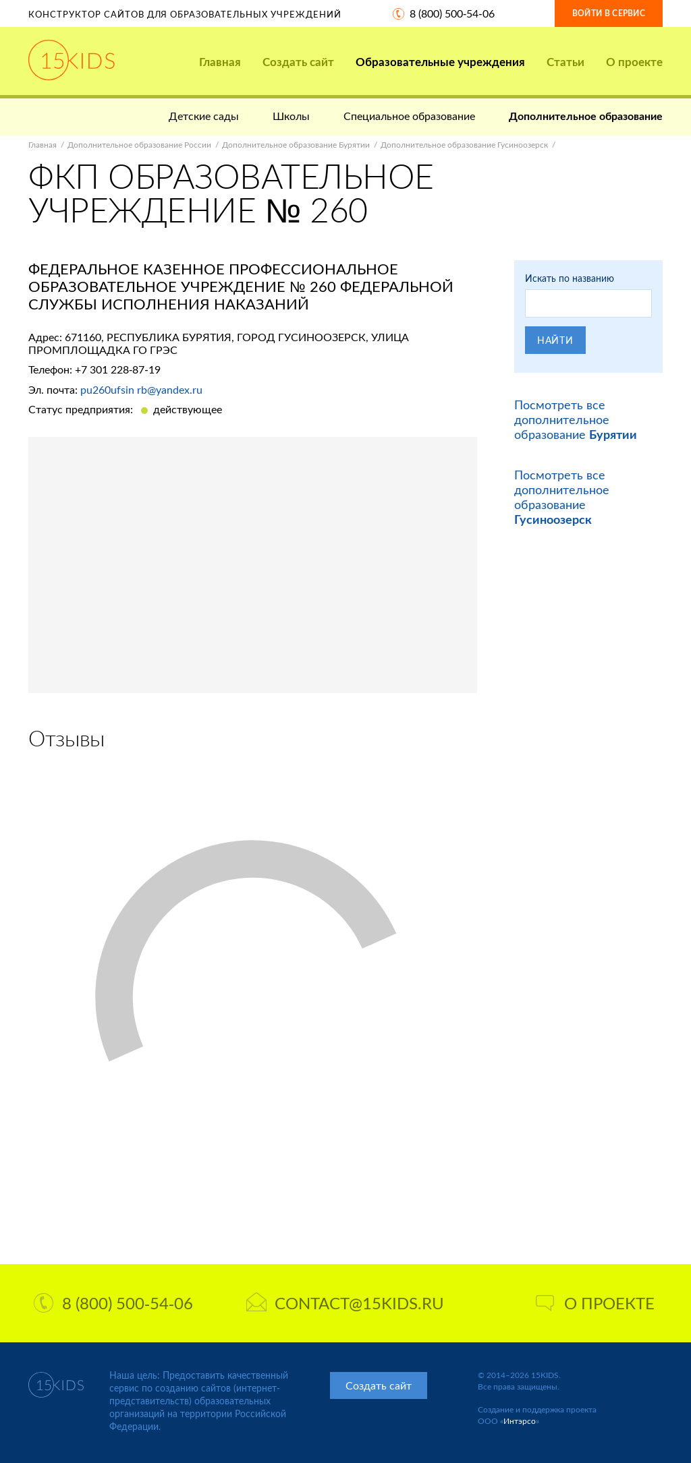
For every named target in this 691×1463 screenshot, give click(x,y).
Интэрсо (519, 1421)
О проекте (634, 62)
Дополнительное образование (586, 115)
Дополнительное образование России (139, 145)
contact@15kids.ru (345, 1303)
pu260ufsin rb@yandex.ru (141, 389)
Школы (291, 115)
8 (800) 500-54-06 (452, 13)
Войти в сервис (608, 13)
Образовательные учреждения (440, 62)
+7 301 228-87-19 (118, 369)
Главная (220, 62)
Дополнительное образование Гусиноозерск (464, 145)
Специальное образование (409, 115)
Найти (555, 340)
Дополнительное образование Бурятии (296, 145)
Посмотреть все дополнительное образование (575, 419)
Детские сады (204, 115)
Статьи (565, 62)
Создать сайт (298, 62)
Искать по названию (569, 278)
